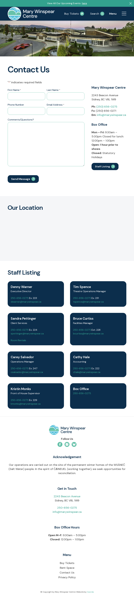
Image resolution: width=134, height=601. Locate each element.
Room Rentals (18, 340)
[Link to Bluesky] (74, 444)
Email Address (55, 105)
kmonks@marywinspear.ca (25, 403)
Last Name (53, 90)
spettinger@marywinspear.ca (27, 333)
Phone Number (16, 104)
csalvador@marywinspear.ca (27, 372)
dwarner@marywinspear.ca (26, 301)
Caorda (90, 592)
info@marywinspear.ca (111, 115)
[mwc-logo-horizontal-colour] (67, 430)
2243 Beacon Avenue (67, 496)
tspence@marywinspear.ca (88, 301)
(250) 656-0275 (106, 106)
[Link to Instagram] (67, 444)
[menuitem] (122, 14)
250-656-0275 (20, 298)
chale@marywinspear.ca (86, 372)
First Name (14, 90)
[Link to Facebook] (60, 444)
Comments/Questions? (21, 119)
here (84, 3)
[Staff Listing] (105, 166)
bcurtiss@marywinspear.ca (88, 333)
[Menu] (122, 14)
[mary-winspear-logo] (31, 13)
